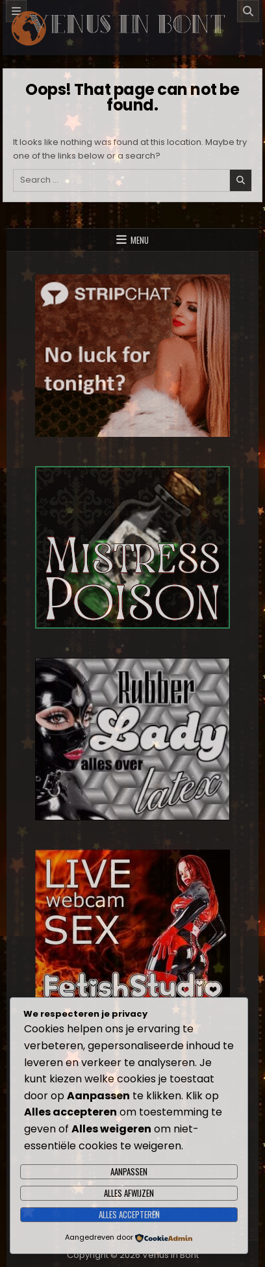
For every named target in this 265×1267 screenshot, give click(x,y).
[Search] (248, 11)
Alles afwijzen (129, 1192)
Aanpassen (128, 1171)
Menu (140, 239)
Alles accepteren (129, 1214)
